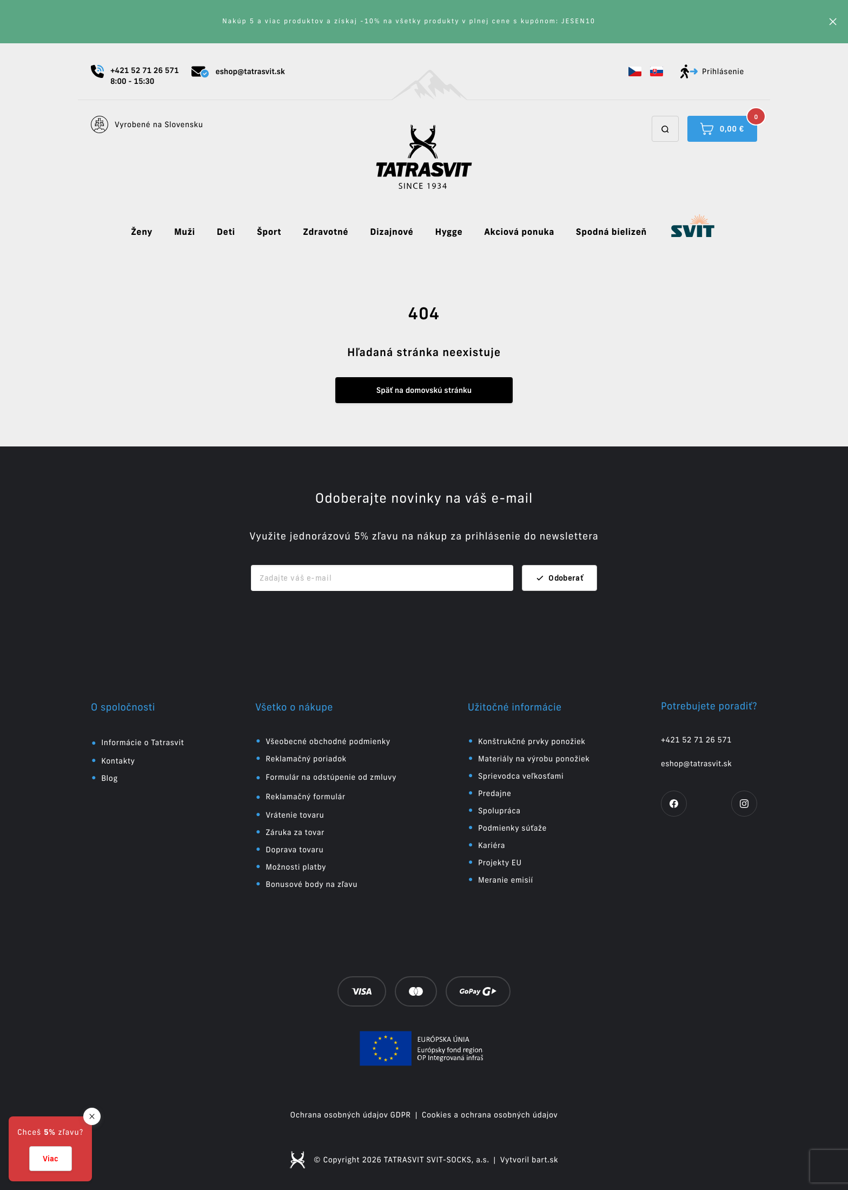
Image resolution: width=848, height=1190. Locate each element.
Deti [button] (226, 232)
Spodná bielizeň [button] (611, 232)
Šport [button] (269, 232)
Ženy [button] (142, 232)
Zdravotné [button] (325, 232)
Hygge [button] (448, 232)
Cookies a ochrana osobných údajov (490, 1115)
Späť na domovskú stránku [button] (424, 390)
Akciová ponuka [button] (519, 232)
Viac (50, 1158)
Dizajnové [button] (391, 232)
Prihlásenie (712, 71)
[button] (634, 71)
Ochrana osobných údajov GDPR (350, 1115)
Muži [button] (184, 232)
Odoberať (559, 578)
